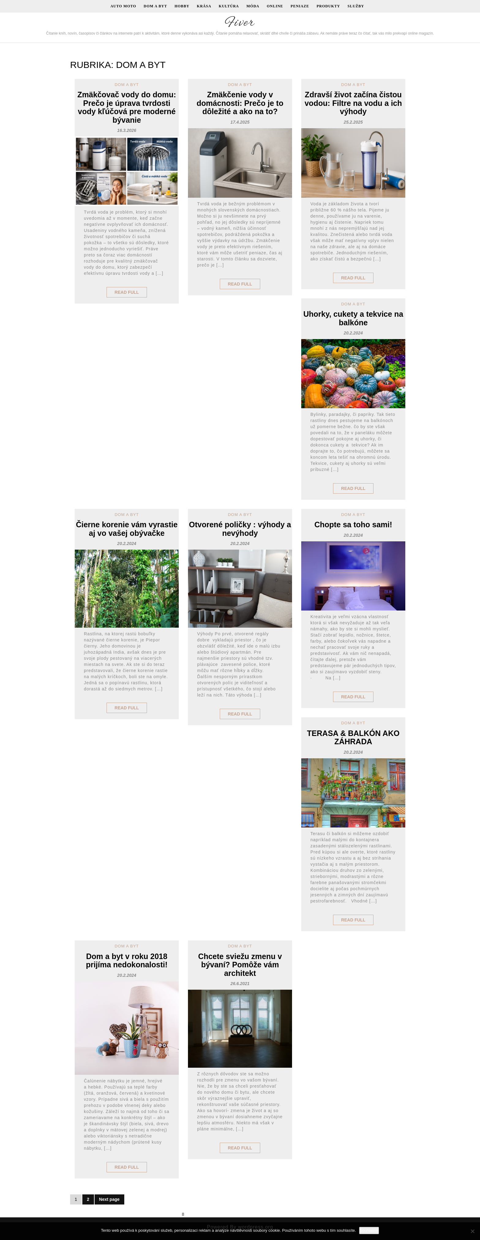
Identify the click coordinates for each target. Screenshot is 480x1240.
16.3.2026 (126, 130)
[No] (472, 1231)
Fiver (240, 23)
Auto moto (123, 6)
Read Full (126, 292)
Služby (355, 6)
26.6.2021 (240, 983)
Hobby (181, 6)
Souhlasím (369, 1230)
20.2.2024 (353, 333)
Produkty (328, 6)
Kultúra (229, 6)
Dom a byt (155, 6)
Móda (252, 6)
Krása (204, 6)
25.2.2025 (353, 122)
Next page (109, 1199)
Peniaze (300, 6)
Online (275, 6)
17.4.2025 (240, 122)
